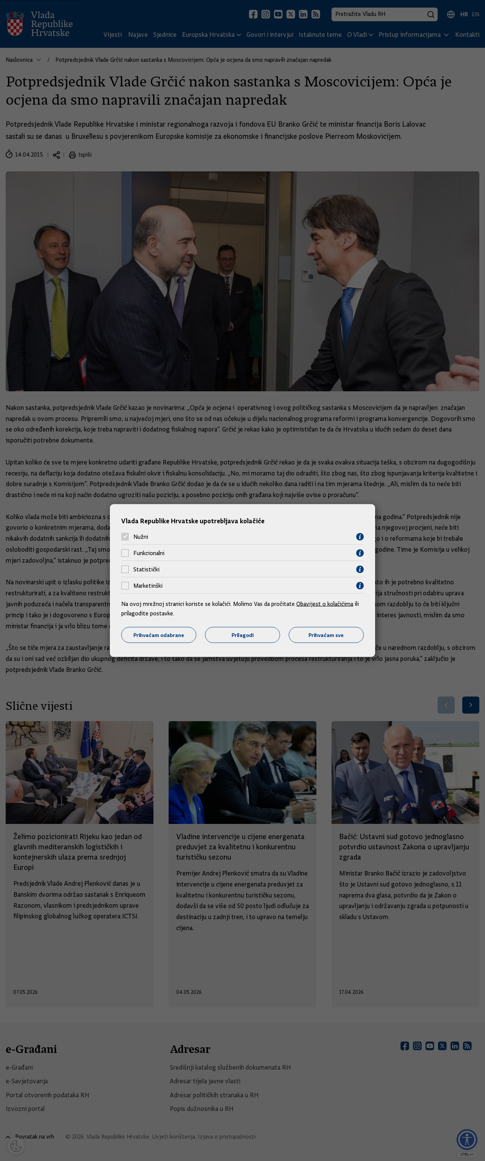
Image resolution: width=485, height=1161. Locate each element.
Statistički (146, 569)
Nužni (140, 536)
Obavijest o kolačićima (324, 603)
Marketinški (148, 585)
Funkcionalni (148, 553)
